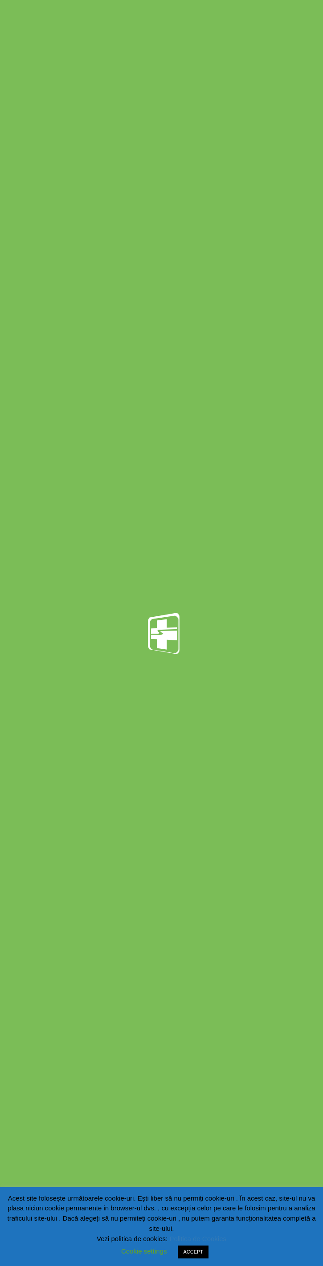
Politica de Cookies (197, 1238)
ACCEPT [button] (193, 1251)
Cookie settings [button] (144, 1251)
